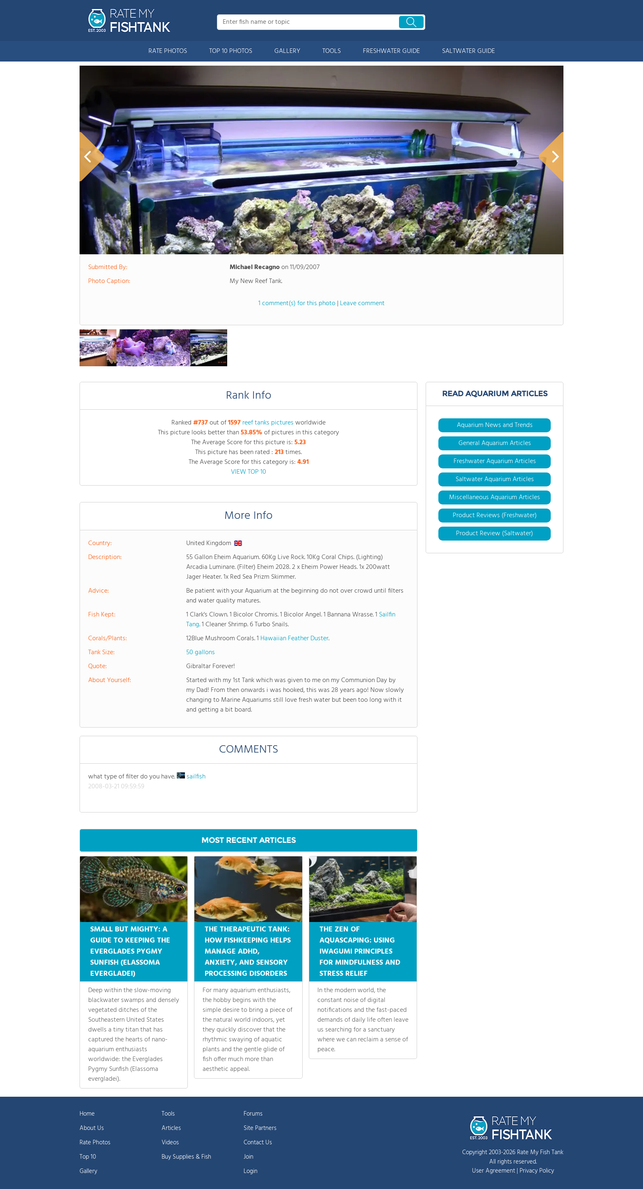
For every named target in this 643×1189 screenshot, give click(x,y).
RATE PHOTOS (167, 51)
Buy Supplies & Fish (186, 1157)
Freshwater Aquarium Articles (495, 461)
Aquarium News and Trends (495, 425)
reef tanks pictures (268, 423)
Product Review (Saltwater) (494, 533)
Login (251, 1171)
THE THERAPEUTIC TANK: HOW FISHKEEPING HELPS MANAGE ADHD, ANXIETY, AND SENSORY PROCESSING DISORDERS (248, 951)
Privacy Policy (537, 1171)
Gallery (88, 1171)
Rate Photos (95, 1143)
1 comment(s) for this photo (296, 303)
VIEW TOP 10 (248, 472)
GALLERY (287, 51)
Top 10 (88, 1157)
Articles (171, 1128)
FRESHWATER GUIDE (391, 51)
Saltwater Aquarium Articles (495, 479)
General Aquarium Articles (494, 443)
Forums (253, 1114)
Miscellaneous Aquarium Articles (494, 497)
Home (87, 1114)
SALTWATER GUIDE (468, 51)
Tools (168, 1114)
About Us (92, 1128)
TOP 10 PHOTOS (230, 51)
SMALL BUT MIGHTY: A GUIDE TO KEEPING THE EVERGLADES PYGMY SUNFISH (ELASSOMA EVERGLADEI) (130, 951)
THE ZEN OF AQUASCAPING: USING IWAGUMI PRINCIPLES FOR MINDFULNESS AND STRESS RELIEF (359, 951)
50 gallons (200, 652)
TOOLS (331, 51)
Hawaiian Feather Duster (294, 638)
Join (248, 1157)
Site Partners (260, 1128)
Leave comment (362, 303)
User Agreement (493, 1171)
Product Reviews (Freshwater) (495, 515)
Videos (170, 1143)
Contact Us (258, 1143)
